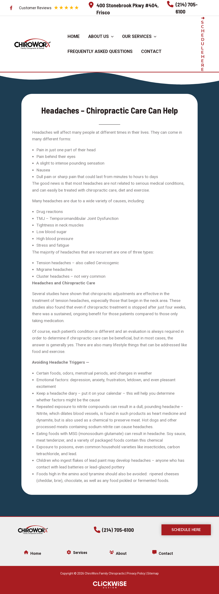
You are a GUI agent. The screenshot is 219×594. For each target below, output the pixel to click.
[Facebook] (11, 8)
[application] (111, 36)
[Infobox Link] (125, 8)
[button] (206, 44)
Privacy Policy (136, 573)
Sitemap (153, 573)
